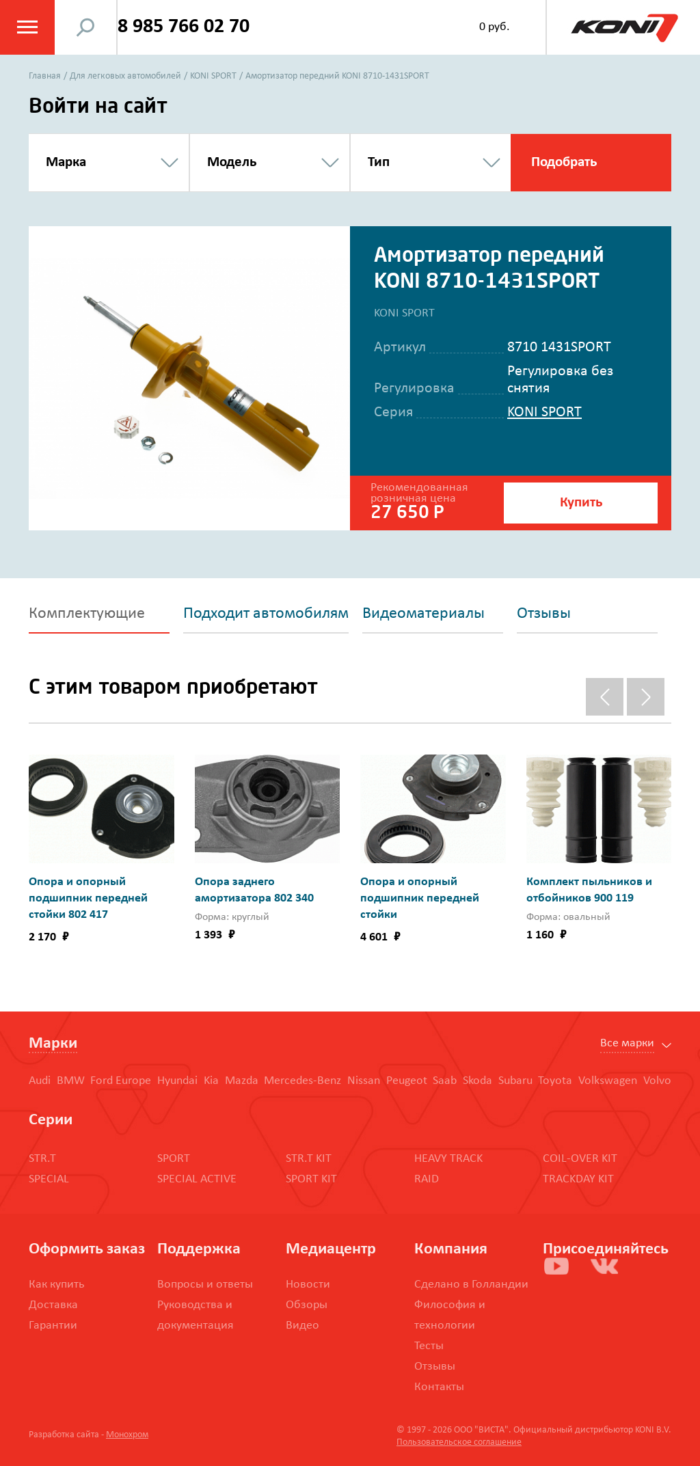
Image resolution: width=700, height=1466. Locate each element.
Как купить (56, 1284)
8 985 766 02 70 (184, 27)
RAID (426, 1179)
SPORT (173, 1158)
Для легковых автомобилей (125, 76)
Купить (581, 503)
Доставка (53, 1305)
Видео (302, 1325)
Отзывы (434, 1366)
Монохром (127, 1435)
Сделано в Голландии (471, 1284)
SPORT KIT (311, 1179)
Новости (308, 1284)
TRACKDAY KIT (578, 1179)
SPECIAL (49, 1179)
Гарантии (53, 1325)
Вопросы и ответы (205, 1284)
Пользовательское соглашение (459, 1442)
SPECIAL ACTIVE (197, 1179)
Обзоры (306, 1305)
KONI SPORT (213, 76)
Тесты (429, 1346)
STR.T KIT (309, 1158)
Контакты (439, 1387)
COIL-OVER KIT (580, 1158)
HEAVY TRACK (448, 1158)
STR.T (42, 1158)
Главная (45, 76)
